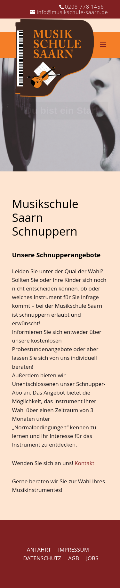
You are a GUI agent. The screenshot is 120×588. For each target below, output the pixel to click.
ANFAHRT (39, 549)
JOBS (92, 558)
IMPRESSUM (73, 549)
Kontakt (84, 463)
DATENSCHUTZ (42, 558)
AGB (73, 558)
